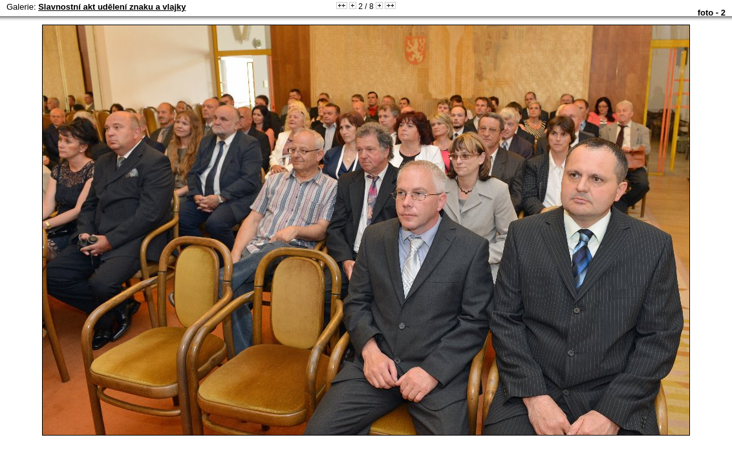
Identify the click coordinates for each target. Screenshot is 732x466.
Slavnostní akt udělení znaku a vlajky (112, 7)
